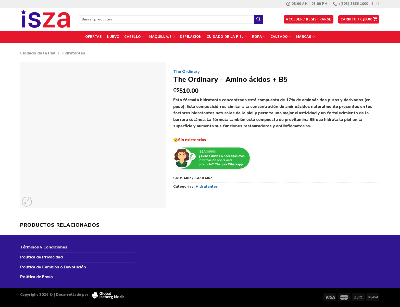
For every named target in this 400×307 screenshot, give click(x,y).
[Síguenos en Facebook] (372, 4)
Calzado (280, 37)
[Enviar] (258, 19)
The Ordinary (186, 71)
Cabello (134, 37)
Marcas (305, 37)
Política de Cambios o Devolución (53, 267)
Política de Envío (36, 277)
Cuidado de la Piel (227, 37)
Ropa (258, 37)
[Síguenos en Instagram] (377, 4)
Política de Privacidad (41, 257)
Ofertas (93, 37)
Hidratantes (73, 53)
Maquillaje (162, 37)
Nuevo (113, 37)
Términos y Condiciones (43, 247)
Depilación (191, 37)
